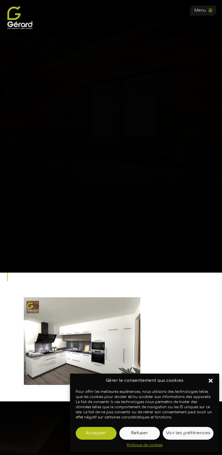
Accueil (21, 260)
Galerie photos (44, 260)
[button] (210, 381)
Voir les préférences (188, 433)
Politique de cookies (144, 445)
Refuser (139, 433)
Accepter (96, 433)
